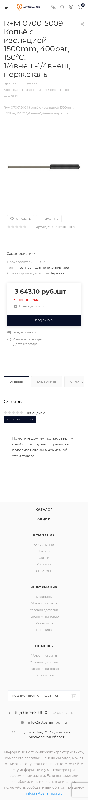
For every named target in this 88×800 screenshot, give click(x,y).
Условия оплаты (44, 603)
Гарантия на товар (44, 616)
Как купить (46, 381)
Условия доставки (44, 610)
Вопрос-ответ (44, 675)
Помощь (44, 646)
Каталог (44, 509)
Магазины (44, 597)
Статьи (44, 558)
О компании (44, 544)
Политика (44, 630)
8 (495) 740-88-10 (31, 713)
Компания (44, 535)
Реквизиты (44, 623)
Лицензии (44, 571)
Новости (44, 551)
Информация (44, 587)
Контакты (44, 564)
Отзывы (16, 381)
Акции (44, 519)
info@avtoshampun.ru (47, 722)
